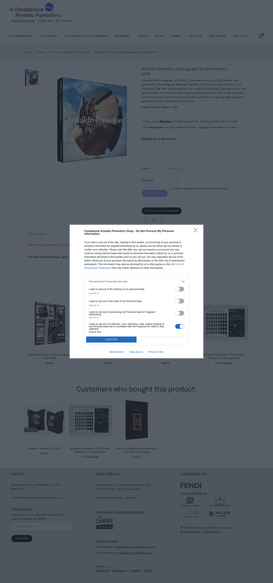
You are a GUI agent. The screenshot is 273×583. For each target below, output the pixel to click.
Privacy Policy (156, 351)
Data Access (136, 351)
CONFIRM (111, 339)
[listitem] (136, 281)
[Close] (196, 231)
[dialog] (136, 291)
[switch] (179, 289)
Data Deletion (116, 351)
